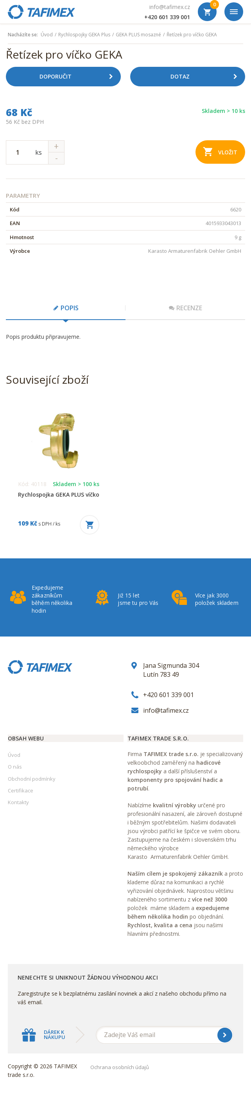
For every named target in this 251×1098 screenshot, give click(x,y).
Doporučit (79, 76)
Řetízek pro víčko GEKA (192, 35)
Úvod (47, 35)
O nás (15, 766)
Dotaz (206, 76)
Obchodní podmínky (32, 778)
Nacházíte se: (23, 35)
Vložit (220, 151)
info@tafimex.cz (169, 7)
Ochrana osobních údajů (119, 1067)
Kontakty (18, 802)
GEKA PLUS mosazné (138, 35)
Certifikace (20, 790)
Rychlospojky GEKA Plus (84, 35)
